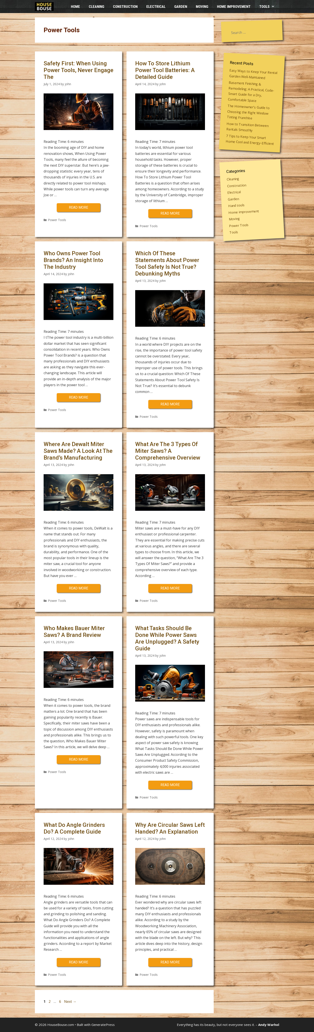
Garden (180, 6)
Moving (202, 6)
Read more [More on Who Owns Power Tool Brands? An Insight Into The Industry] (78, 397)
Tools (269, 6)
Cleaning (96, 6)
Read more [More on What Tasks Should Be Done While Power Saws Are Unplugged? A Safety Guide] (170, 785)
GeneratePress (103, 1024)
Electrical (156, 6)
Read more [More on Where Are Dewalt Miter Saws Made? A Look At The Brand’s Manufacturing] (78, 588)
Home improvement (234, 6)
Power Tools (57, 220)
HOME (75, 6)
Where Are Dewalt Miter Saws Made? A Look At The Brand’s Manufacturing (78, 451)
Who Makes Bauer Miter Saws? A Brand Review (74, 631)
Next (70, 1001)
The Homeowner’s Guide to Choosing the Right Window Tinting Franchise (248, 111)
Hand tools (236, 205)
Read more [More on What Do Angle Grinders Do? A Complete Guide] (78, 962)
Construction (125, 6)
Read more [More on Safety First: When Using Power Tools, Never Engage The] (78, 207)
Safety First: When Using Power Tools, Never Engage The (78, 70)
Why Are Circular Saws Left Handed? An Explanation (170, 828)
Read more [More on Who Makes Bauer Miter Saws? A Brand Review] (78, 759)
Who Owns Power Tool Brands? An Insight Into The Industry (73, 260)
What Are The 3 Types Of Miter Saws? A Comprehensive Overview (167, 451)
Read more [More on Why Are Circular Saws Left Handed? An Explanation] (170, 962)
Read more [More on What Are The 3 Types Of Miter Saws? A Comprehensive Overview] (170, 588)
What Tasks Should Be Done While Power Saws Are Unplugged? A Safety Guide (167, 638)
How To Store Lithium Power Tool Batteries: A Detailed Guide (165, 70)
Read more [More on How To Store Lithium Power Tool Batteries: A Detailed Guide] (170, 213)
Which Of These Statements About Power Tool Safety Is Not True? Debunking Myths (167, 263)
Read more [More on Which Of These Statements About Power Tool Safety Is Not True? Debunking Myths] (170, 404)
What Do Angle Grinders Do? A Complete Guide (74, 828)
